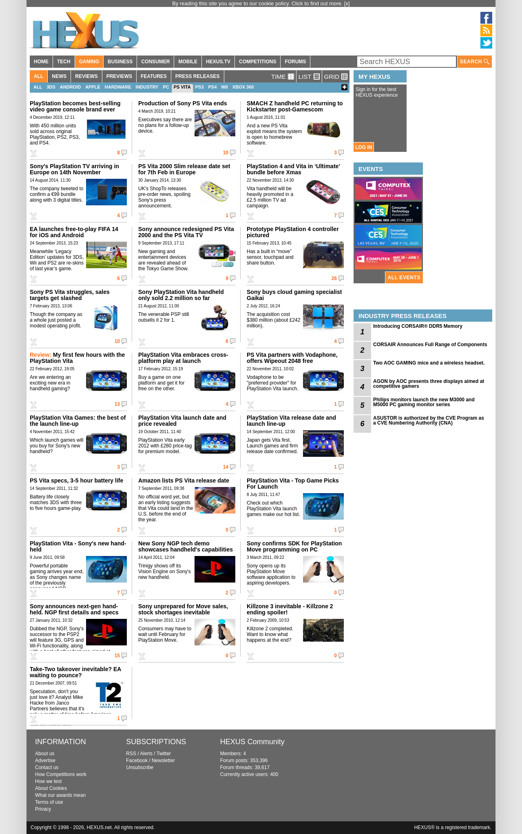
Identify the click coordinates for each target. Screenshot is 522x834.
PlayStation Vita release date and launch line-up (291, 420)
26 (334, 278)
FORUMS (295, 61)
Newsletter (163, 760)
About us (44, 753)
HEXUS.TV (218, 61)
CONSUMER (155, 61)
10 (225, 153)
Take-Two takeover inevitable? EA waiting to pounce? (75, 672)
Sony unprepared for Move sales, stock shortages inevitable (183, 609)
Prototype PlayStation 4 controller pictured (293, 232)
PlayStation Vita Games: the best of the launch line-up (78, 420)
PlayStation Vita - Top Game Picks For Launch (293, 483)
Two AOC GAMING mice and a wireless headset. (428, 362)
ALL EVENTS (404, 277)
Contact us (46, 767)
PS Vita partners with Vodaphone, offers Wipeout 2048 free (292, 357)
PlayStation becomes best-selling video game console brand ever (75, 106)
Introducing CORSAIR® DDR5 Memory (417, 326)
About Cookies (51, 788)
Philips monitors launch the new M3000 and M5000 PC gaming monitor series (424, 402)
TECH (64, 61)
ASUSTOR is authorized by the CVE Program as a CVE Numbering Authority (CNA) (428, 420)
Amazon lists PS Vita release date (183, 480)
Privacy (43, 809)
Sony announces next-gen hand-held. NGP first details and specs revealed (74, 612)
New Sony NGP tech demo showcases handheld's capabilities (185, 546)
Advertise (45, 760)
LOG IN (363, 147)
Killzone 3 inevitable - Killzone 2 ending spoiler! (290, 609)
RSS (131, 753)
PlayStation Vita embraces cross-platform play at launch (183, 357)
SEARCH (474, 62)
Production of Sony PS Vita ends (182, 103)
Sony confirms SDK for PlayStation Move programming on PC (294, 546)
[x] (347, 3)
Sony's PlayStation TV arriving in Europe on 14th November (74, 169)
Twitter (164, 753)
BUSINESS (120, 61)
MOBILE (187, 61)
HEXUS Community (252, 742)
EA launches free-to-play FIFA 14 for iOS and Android (74, 232)
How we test (48, 781)
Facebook (137, 760)
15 (117, 655)
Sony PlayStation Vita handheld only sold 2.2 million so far (181, 295)
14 (225, 467)
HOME (41, 61)
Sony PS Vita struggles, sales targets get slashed (70, 295)
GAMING (89, 61)
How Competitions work (60, 774)
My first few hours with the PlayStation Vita (77, 357)
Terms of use (49, 802)
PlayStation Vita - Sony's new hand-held (78, 546)
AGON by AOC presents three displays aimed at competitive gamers (428, 384)
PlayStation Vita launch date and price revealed (182, 420)
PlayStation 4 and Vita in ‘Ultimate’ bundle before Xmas (293, 169)
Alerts (146, 753)
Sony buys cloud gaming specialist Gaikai (294, 295)
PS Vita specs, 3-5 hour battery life (76, 480)
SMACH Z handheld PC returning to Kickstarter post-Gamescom (295, 106)
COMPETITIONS (257, 61)
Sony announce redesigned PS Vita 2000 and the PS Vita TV (186, 232)
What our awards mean (60, 795)
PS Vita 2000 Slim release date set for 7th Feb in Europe (184, 169)
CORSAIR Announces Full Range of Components (430, 344)
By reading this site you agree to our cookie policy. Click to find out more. (258, 3)
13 (117, 404)
